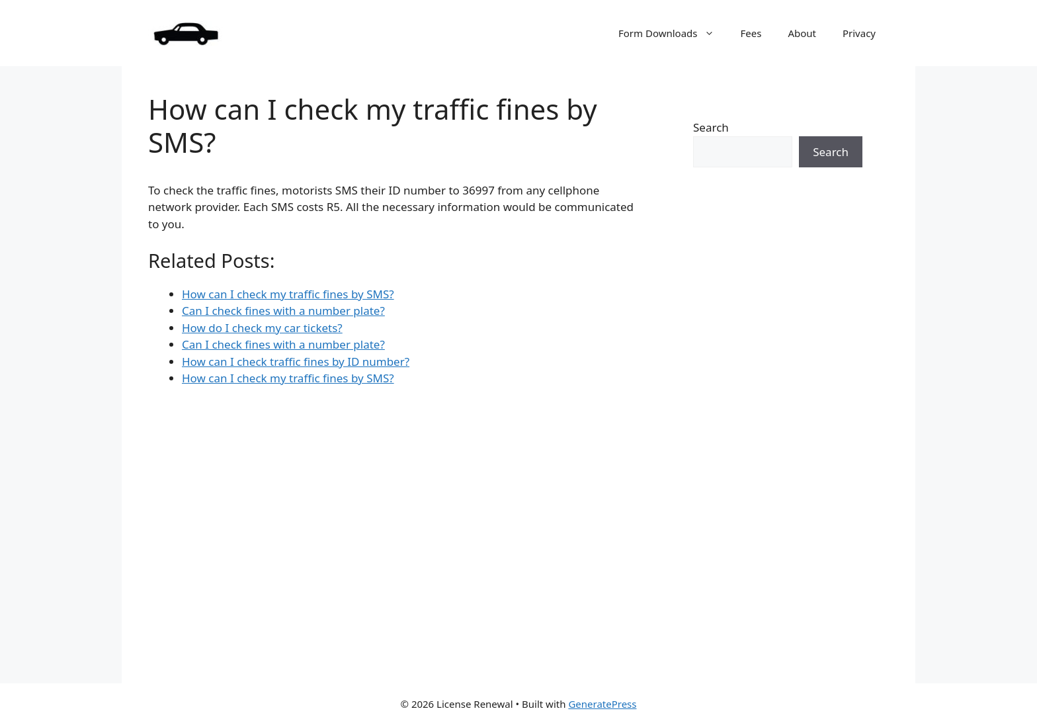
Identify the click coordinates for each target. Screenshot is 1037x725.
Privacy (859, 33)
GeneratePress (602, 703)
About (802, 33)
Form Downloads (672, 33)
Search (711, 127)
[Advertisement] (777, 432)
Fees (751, 33)
